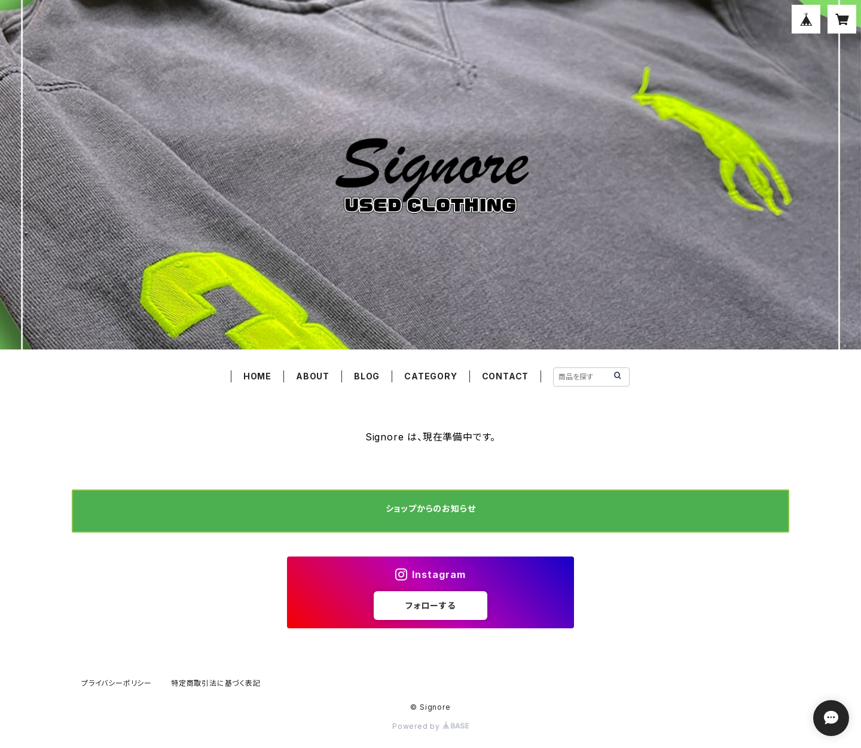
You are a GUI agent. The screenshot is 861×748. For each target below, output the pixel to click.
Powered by (430, 726)
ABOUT (312, 376)
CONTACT (505, 376)
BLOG (367, 376)
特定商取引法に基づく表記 (216, 683)
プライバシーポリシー (116, 683)
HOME (257, 376)
